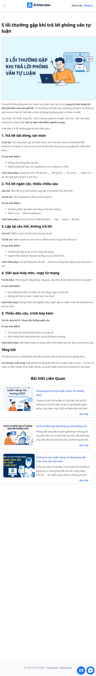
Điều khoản (66, 667)
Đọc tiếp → (85, 413)
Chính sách (52, 667)
